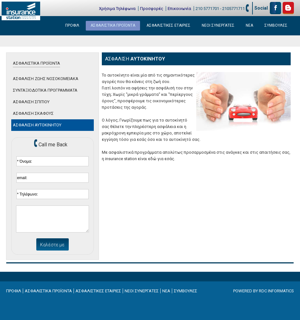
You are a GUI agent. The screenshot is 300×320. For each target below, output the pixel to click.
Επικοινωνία (179, 8)
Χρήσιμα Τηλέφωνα (117, 8)
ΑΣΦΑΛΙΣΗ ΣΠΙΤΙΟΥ (31, 101)
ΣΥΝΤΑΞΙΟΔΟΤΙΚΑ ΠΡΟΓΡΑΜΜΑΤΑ (45, 90)
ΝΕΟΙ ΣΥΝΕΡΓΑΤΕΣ (218, 25)
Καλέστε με (52, 244)
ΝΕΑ (249, 25)
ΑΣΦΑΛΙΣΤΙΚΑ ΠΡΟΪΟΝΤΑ (113, 25)
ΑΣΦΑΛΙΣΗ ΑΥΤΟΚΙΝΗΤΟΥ (37, 125)
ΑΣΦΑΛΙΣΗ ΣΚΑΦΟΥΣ (33, 113)
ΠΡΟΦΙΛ (72, 25)
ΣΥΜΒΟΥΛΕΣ (275, 25)
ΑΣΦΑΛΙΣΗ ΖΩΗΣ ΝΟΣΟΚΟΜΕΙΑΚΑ (45, 78)
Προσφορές (151, 8)
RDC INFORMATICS (276, 290)
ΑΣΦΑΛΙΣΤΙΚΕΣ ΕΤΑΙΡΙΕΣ (168, 25)
